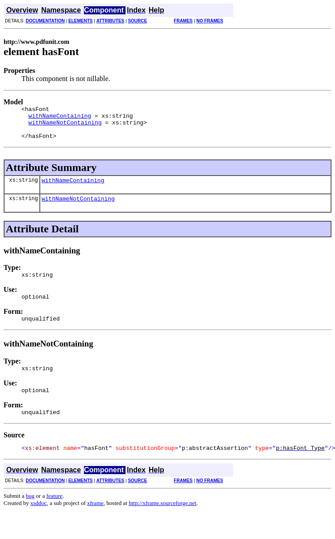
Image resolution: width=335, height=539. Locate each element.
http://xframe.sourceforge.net (162, 521)
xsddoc (38, 521)
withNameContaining (60, 118)
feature (54, 514)
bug (30, 514)
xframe (95, 521)
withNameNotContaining (65, 126)
